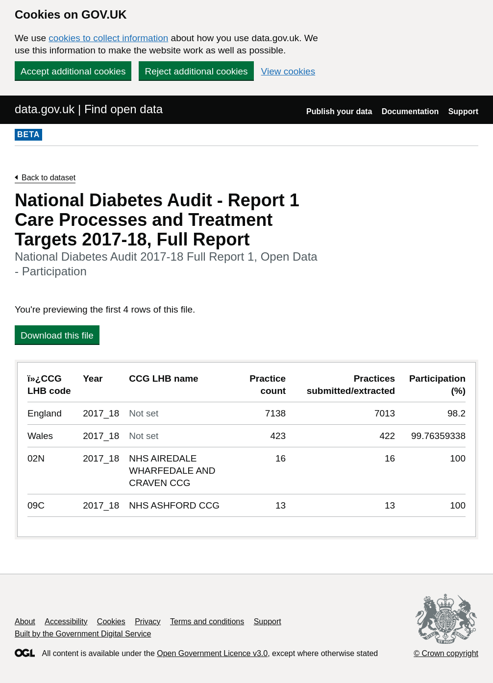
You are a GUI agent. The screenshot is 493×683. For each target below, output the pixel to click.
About (25, 621)
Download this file (57, 335)
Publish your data (339, 111)
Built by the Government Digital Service (83, 634)
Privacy (147, 621)
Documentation (410, 111)
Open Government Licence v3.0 (212, 653)
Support (463, 111)
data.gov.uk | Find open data (89, 109)
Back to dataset (48, 177)
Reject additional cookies (196, 71)
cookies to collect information (108, 38)
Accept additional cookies (73, 71)
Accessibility (66, 621)
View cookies (288, 71)
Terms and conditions (207, 621)
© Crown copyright (446, 653)
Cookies (111, 621)
